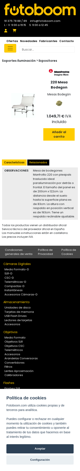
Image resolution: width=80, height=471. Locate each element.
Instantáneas (13, 290)
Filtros (8, 367)
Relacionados (38, 162)
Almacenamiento (16, 302)
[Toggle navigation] (10, 48)
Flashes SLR (12, 388)
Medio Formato (15, 338)
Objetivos (10, 332)
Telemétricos (13, 350)
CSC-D (9, 278)
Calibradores (13, 375)
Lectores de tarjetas (18, 320)
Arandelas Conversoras (21, 358)
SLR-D (8, 273)
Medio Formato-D (16, 269)
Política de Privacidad (45, 252)
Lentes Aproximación (18, 371)
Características (14, 162)
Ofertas (12, 41)
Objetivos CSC (14, 346)
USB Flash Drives (15, 316)
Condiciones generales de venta (18, 252)
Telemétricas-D (15, 282)
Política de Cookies (68, 252)
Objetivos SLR (13, 342)
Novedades (28, 41)
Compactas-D (14, 286)
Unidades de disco (17, 307)
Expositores (48, 61)
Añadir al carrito (59, 134)
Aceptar (40, 448)
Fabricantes (48, 41)
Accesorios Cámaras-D (21, 294)
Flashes (8, 383)
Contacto (66, 41)
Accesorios (12, 324)
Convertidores (14, 363)
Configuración (40, 459)
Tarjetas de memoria (19, 312)
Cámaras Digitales (17, 264)
